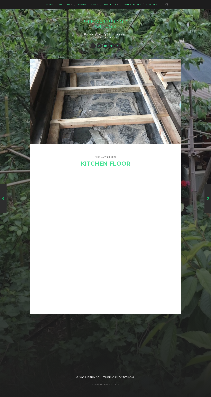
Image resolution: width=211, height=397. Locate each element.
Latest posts (132, 4)
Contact (151, 4)
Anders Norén (111, 384)
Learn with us (87, 4)
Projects (110, 4)
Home (49, 4)
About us (64, 4)
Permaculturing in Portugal (105, 24)
